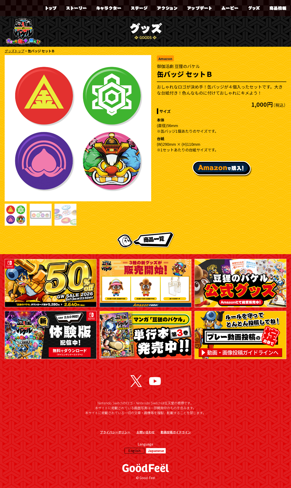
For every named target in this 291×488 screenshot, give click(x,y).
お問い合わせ (146, 432)
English (134, 450)
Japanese (156, 450)
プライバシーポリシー (115, 432)
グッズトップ (14, 50)
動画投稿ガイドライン (176, 432)
